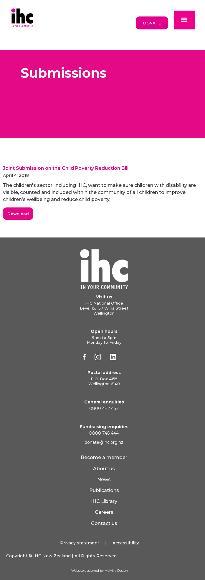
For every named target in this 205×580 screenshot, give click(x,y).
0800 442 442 (104, 408)
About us (104, 468)
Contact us (104, 523)
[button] (184, 20)
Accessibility (126, 543)
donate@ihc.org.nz (104, 442)
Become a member (104, 457)
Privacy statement (79, 543)
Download (18, 213)
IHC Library (104, 501)
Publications (104, 490)
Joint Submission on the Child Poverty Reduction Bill (65, 168)
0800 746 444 (104, 433)
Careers (104, 512)
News (104, 479)
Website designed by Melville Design (99, 571)
